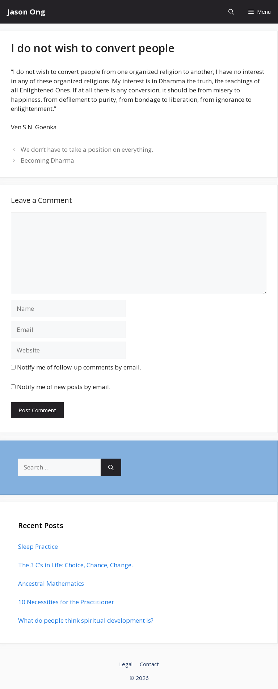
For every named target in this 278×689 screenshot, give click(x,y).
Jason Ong (26, 12)
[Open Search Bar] (231, 12)
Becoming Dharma (47, 160)
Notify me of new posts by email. (63, 387)
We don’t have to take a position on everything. (87, 149)
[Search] (111, 467)
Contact (149, 664)
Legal (125, 664)
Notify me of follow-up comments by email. (79, 367)
